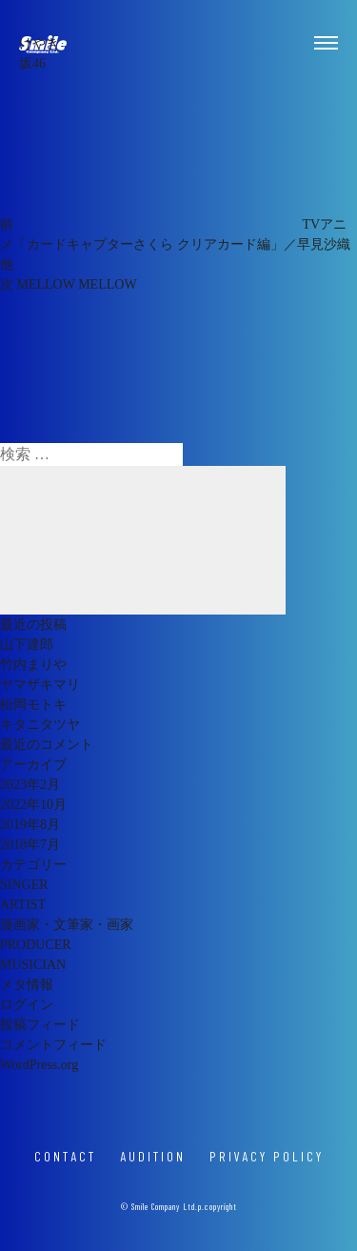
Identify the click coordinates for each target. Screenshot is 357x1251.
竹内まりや (33, 664)
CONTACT (65, 1156)
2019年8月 (30, 824)
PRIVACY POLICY (266, 1156)
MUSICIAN (33, 965)
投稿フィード (40, 1025)
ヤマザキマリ (40, 684)
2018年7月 (30, 844)
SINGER (24, 885)
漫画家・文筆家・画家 (66, 925)
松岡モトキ (33, 704)
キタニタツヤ (40, 724)
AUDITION (153, 1156)
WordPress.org (39, 1065)
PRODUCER (35, 945)
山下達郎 (26, 644)
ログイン (26, 1005)
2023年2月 (30, 784)
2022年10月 (33, 804)
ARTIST (23, 905)
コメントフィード (53, 1045)
